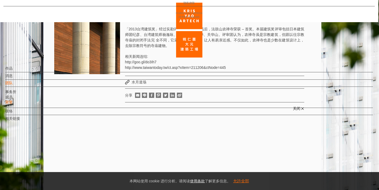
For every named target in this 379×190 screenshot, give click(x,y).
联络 (17, 114)
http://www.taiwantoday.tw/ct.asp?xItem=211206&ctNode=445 (175, 67)
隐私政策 (27, 170)
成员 (17, 100)
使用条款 (197, 181)
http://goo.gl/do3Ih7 (141, 62)
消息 (17, 78)
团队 (17, 85)
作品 (17, 71)
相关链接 (21, 121)
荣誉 (17, 105)
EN (36, 155)
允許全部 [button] (241, 181)
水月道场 (139, 82)
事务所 (19, 94)
